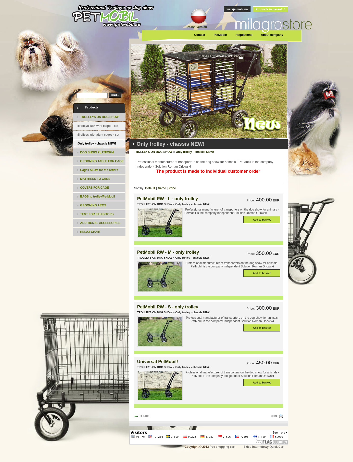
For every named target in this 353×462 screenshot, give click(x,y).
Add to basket (262, 219)
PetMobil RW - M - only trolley (168, 252)
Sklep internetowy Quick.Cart (263, 447)
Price (172, 188)
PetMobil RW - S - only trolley (167, 306)
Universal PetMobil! (157, 361)
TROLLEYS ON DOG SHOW (153, 152)
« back (144, 416)
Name (162, 188)
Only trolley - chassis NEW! (195, 152)
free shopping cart (222, 447)
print (273, 416)
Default (150, 188)
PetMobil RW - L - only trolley (167, 198)
